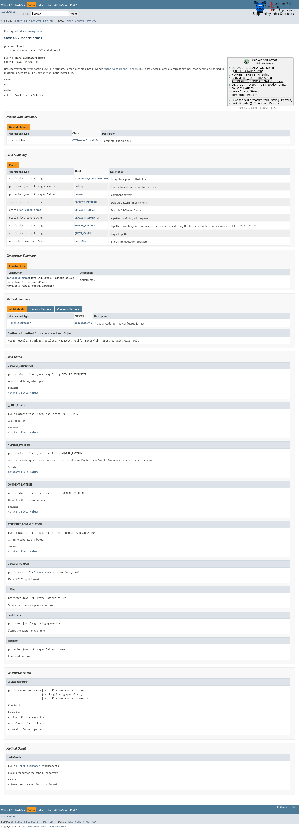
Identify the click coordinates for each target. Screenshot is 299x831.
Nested (17, 21)
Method (48, 21)
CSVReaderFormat (30, 209)
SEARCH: (26, 13)
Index (73, 4)
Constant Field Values (23, 392)
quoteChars (82, 241)
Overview (6, 4)
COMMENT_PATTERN (86, 202)
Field (27, 21)
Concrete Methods (68, 309)
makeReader (82, 323)
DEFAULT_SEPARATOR (87, 217)
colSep (79, 186)
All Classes (8, 11)
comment (80, 194)
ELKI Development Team (33, 826)
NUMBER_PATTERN (85, 225)
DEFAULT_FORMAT (85, 209)
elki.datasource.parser (28, 31)
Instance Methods (40, 309)
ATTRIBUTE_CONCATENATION (91, 178)
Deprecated (61, 4)
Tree (48, 4)
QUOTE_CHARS (83, 233)
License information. (57, 826)
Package (20, 4)
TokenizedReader (20, 323)
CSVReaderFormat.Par (86, 140)
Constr (36, 21)
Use (41, 4)
